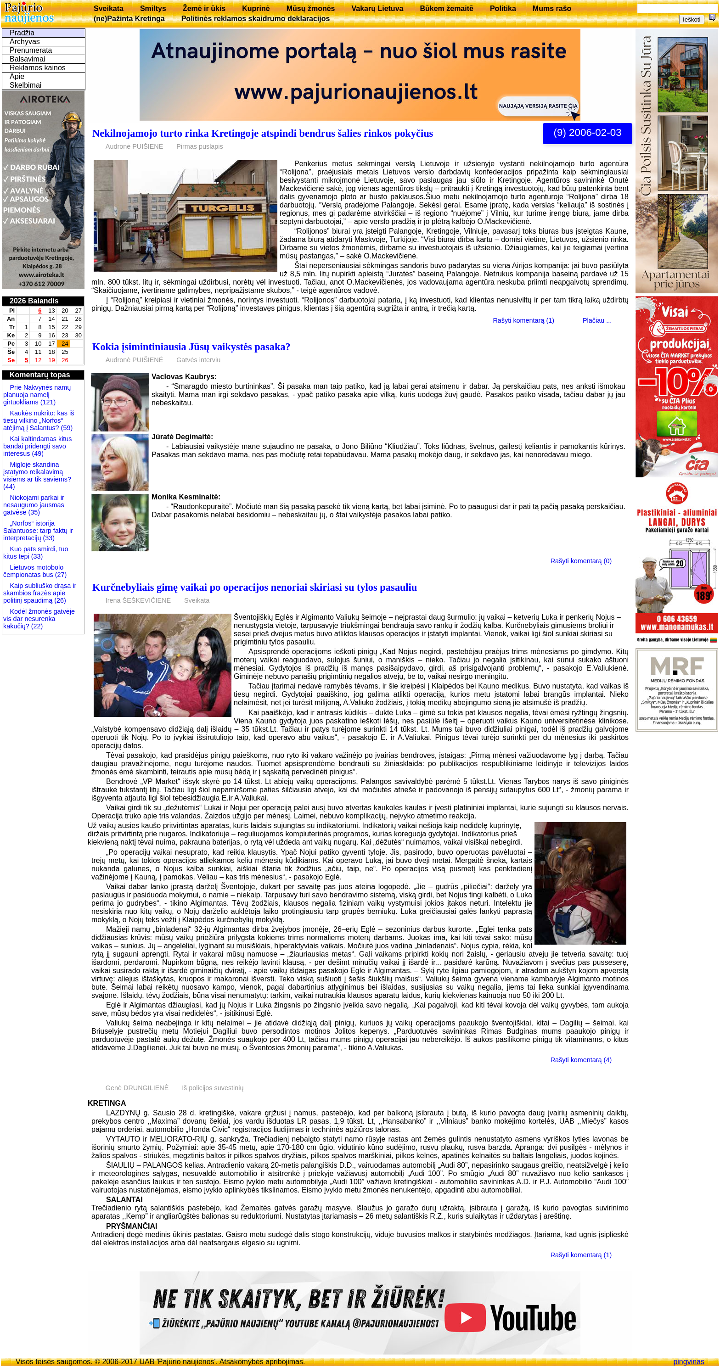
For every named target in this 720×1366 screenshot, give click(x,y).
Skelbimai (25, 85)
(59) (66, 427)
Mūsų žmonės (311, 8)
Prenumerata (31, 50)
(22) (36, 626)
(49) (37, 453)
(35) (33, 512)
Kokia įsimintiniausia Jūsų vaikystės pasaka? (191, 347)
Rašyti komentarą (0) (581, 561)
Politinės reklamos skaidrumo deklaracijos (255, 18)
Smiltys (153, 8)
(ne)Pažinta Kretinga (129, 18)
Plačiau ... (597, 320)
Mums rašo (552, 8)
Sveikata (109, 8)
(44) (9, 486)
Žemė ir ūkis (204, 8)
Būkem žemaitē (446, 8)
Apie (17, 76)
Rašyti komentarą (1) (523, 320)
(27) (60, 574)
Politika (503, 8)
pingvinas (688, 1362)
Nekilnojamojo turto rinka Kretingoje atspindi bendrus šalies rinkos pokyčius (262, 133)
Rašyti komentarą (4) (581, 1060)
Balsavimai (27, 59)
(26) (59, 600)
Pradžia (22, 33)
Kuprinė (256, 8)
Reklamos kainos (38, 68)
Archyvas (25, 41)
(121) (47, 402)
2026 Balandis (34, 301)
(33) (49, 538)
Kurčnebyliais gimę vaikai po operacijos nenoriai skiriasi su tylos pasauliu (254, 587)
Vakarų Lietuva (377, 8)
